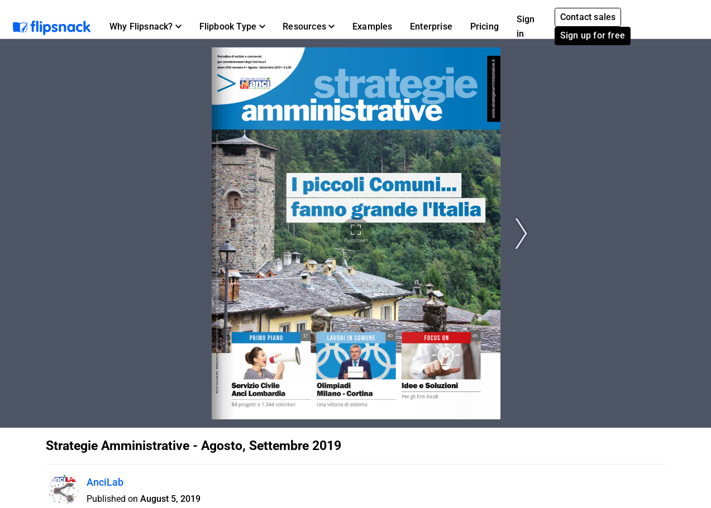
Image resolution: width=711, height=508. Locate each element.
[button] (145, 26)
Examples (372, 26)
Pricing (484, 26)
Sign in (526, 26)
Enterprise (431, 26)
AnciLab (105, 482)
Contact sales (588, 17)
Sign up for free (592, 35)
